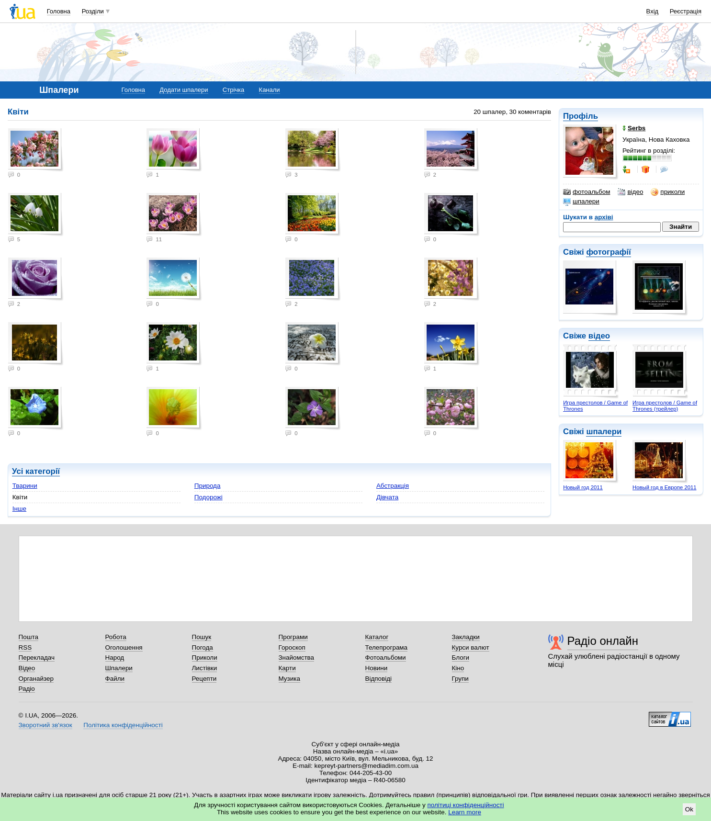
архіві (604, 217)
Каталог (377, 637)
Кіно (458, 668)
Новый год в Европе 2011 (664, 487)
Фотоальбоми (385, 657)
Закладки (466, 637)
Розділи (93, 11)
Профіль (580, 116)
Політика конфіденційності (122, 725)
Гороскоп (292, 647)
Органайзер (36, 678)
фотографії (608, 252)
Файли (115, 678)
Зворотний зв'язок (45, 725)
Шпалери (119, 668)
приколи (668, 192)
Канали (269, 89)
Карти (287, 668)
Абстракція (392, 485)
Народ (114, 657)
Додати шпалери (183, 89)
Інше (19, 508)
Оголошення (124, 647)
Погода (202, 647)
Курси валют (470, 647)
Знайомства (297, 657)
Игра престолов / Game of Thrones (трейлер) (664, 406)
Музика (289, 678)
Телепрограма (386, 647)
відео (630, 192)
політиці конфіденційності (466, 805)
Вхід (652, 11)
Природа (207, 485)
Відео (27, 668)
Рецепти (204, 678)
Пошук (202, 637)
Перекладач (37, 657)
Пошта (28, 637)
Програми (293, 637)
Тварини (24, 485)
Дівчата (387, 497)
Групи (460, 678)
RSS (25, 647)
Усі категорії (36, 471)
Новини (376, 668)
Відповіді (378, 678)
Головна (58, 11)
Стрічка (233, 89)
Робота (115, 637)
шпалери (581, 201)
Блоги (461, 657)
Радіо (27, 688)
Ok (689, 809)
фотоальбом (586, 192)
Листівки (204, 668)
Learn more (464, 812)
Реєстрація (685, 11)
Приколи (204, 657)
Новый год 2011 (583, 487)
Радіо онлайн (603, 640)
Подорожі (208, 497)
